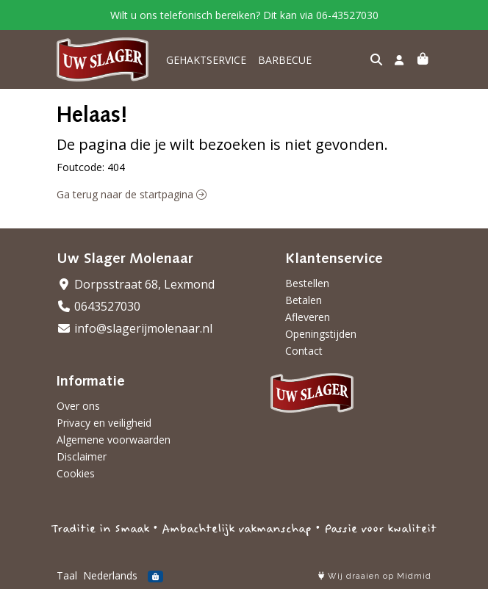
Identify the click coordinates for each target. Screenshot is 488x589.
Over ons (78, 406)
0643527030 (98, 306)
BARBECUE (285, 60)
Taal (67, 575)
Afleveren (307, 317)
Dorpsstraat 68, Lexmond (136, 284)
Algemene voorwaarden (114, 440)
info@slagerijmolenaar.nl (134, 328)
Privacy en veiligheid (104, 423)
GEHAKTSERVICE (206, 60)
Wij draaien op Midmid (374, 576)
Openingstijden (320, 334)
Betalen (303, 300)
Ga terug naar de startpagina (132, 194)
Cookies (76, 473)
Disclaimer (82, 456)
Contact (304, 351)
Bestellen (307, 283)
